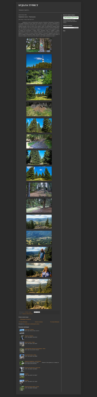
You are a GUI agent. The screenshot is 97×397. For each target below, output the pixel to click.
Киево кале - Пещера (29, 329)
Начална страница (39, 321)
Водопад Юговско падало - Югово (32, 386)
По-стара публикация (54, 321)
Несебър (27, 380)
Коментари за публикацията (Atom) (32, 323)
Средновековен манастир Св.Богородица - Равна (35, 348)
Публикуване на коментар (25, 319)
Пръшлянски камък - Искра (30, 354)
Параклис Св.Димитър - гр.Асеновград (33, 361)
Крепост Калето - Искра (30, 342)
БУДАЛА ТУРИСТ (28, 5)
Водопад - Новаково (29, 335)
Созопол (26, 373)
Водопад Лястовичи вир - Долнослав (32, 367)
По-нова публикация (23, 321)
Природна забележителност (27, 313)
